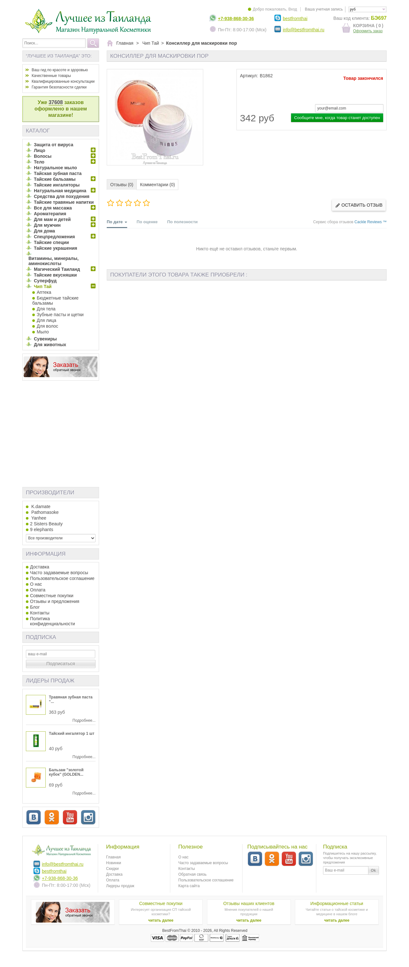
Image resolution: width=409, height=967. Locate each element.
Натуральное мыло (55, 167)
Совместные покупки (51, 595)
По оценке (147, 221)
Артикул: (249, 75)
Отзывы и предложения (54, 601)
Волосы (42, 156)
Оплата (37, 589)
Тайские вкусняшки (55, 275)
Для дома (44, 230)
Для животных (50, 344)
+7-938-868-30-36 (236, 18)
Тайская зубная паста (57, 173)
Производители (50, 493)
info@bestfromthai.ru (303, 29)
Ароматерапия (50, 213)
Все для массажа (53, 207)
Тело (39, 161)
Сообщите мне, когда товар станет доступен (337, 117)
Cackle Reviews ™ (370, 222)
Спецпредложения (54, 236)
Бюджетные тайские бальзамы (55, 300)
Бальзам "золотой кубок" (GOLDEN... (66, 772)
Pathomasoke (44, 512)
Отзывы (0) (121, 184)
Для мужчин (47, 225)
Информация (46, 554)
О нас (36, 584)
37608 (56, 102)
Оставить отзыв (358, 205)
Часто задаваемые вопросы (59, 572)
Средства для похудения (61, 196)
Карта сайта (189, 886)
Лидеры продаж (50, 681)
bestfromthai (295, 18)
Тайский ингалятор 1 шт (71, 733)
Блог (35, 607)
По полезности (182, 221)
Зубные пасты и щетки (60, 314)
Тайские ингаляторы (57, 184)
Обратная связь (192, 874)
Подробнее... (84, 720)
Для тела (46, 308)
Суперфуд (45, 280)
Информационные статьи (336, 903)
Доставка (39, 566)
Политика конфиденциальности (52, 621)
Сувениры (45, 338)
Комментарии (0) (157, 184)
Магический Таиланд (57, 269)
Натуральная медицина (60, 190)
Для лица (46, 320)
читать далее (161, 920)
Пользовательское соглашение (62, 578)
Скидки (112, 868)
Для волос (47, 326)
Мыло (43, 331)
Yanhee (38, 518)
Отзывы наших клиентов (248, 903)
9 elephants (41, 529)
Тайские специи (51, 242)
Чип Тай (42, 286)
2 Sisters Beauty (46, 523)
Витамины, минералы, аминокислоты (53, 261)
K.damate (40, 506)
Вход (292, 9)
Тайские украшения (55, 248)
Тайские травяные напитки (64, 202)
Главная (113, 857)
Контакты (39, 612)
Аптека (44, 292)
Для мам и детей (52, 219)
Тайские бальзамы (54, 179)
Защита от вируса (53, 144)
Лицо (39, 150)
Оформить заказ (367, 31)
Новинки (113, 863)
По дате (117, 223)
